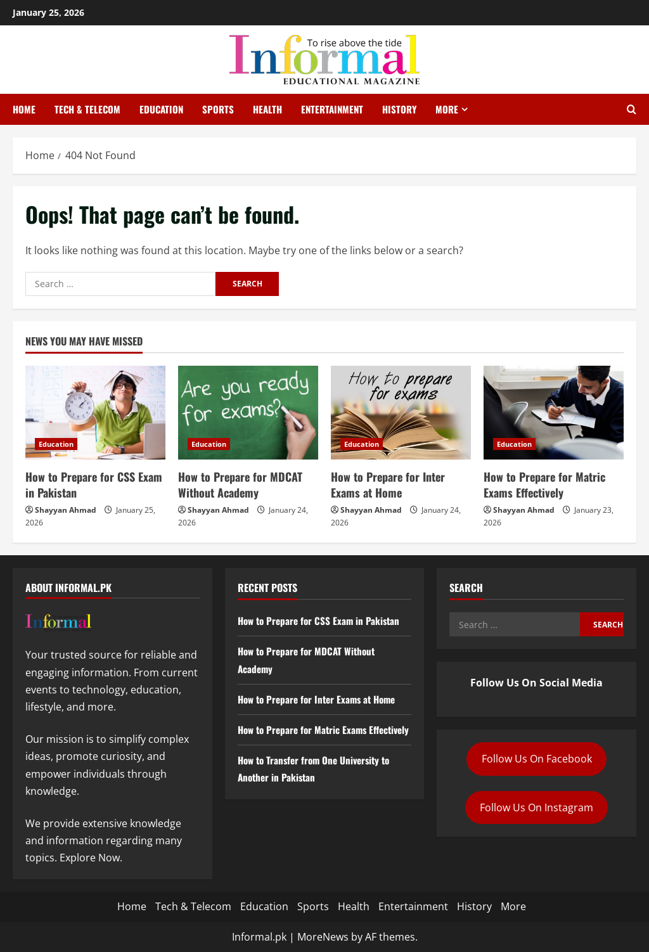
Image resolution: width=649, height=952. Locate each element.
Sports (218, 109)
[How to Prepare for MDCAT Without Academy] (248, 412)
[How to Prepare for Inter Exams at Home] (401, 412)
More (446, 109)
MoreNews (323, 937)
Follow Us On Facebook (537, 759)
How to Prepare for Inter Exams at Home (388, 484)
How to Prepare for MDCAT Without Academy (240, 484)
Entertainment (332, 109)
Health (267, 109)
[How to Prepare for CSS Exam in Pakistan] (95, 412)
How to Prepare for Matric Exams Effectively (544, 484)
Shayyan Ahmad (65, 510)
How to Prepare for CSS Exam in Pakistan (93, 484)
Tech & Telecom (87, 109)
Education (161, 109)
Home (24, 109)
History (399, 109)
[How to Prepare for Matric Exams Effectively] (554, 412)
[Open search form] (631, 110)
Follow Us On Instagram (536, 807)
